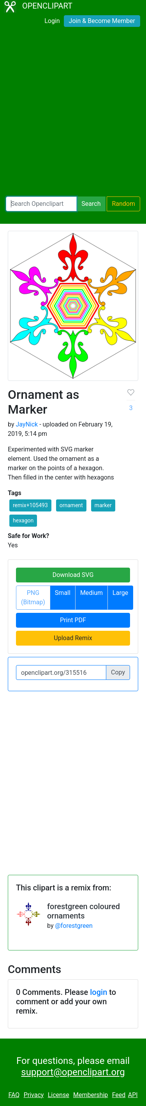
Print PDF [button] (73, 620)
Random (123, 203)
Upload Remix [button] (73, 638)
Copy (118, 672)
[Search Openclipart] (41, 203)
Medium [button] (91, 592)
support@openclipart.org (73, 1072)
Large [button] (120, 592)
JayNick (27, 424)
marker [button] (103, 505)
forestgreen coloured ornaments (83, 911)
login (98, 992)
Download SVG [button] (73, 575)
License (58, 1095)
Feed (119, 1095)
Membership (90, 1095)
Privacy (34, 1095)
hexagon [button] (23, 520)
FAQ (13, 1095)
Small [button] (62, 592)
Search (90, 203)
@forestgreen (73, 925)
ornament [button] (71, 505)
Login (52, 21)
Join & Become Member (102, 21)
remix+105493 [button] (30, 505)
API (133, 1095)
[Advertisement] (73, 113)
